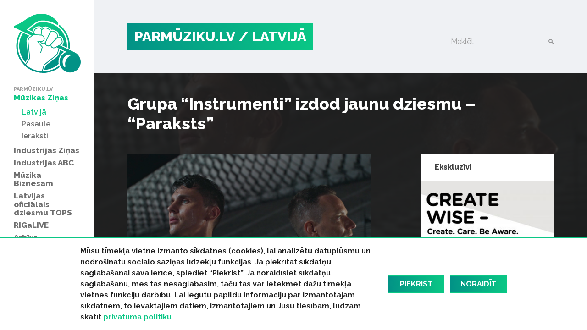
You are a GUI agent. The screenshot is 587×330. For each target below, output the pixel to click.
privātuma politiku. (138, 317)
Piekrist (416, 284)
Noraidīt (478, 284)
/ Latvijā (272, 36)
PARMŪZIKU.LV (184, 36)
